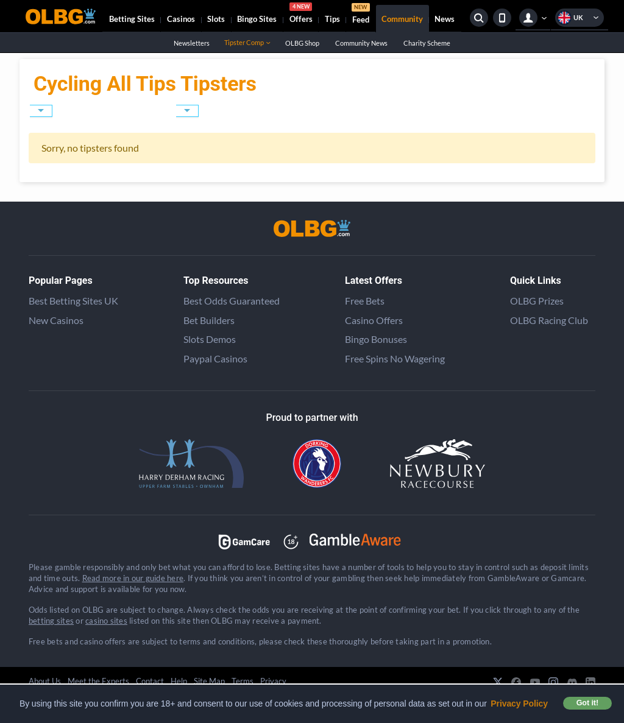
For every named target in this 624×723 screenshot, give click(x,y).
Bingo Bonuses (376, 339)
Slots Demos (209, 339)
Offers (301, 14)
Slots (216, 19)
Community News (361, 43)
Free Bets (365, 300)
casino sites (106, 621)
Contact (150, 681)
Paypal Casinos (215, 358)
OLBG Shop (302, 43)
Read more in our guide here (132, 578)
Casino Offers (374, 320)
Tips (332, 19)
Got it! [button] (587, 703)
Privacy (273, 681)
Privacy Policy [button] (519, 703)
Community (402, 19)
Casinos (181, 19)
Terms (243, 681)
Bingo (257, 19)
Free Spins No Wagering (395, 358)
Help (179, 681)
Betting (132, 19)
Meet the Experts (98, 681)
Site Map (209, 681)
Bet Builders (209, 320)
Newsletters (191, 43)
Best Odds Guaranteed (231, 300)
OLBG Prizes (537, 300)
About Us (45, 681)
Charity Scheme (426, 43)
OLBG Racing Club (549, 320)
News (444, 19)
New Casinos (56, 320)
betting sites (51, 621)
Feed (361, 14)
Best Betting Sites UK (73, 300)
